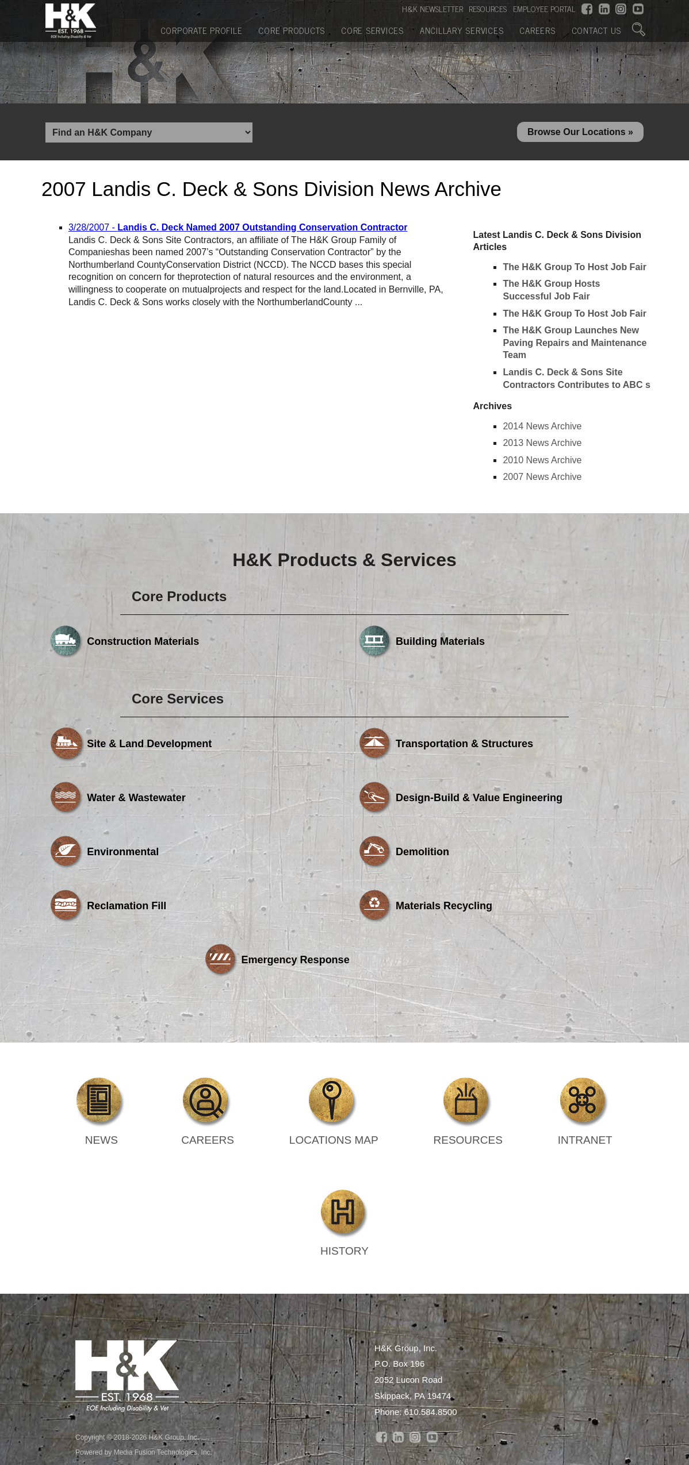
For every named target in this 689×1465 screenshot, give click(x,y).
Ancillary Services (462, 29)
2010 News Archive (542, 463)
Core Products (291, 29)
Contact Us (597, 29)
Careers (537, 29)
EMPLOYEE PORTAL (544, 8)
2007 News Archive (542, 480)
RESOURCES (488, 8)
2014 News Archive (542, 429)
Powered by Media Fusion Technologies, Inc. (143, 1348)
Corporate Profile (201, 29)
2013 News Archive (542, 446)
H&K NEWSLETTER (432, 8)
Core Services (372, 29)
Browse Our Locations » (580, 134)
